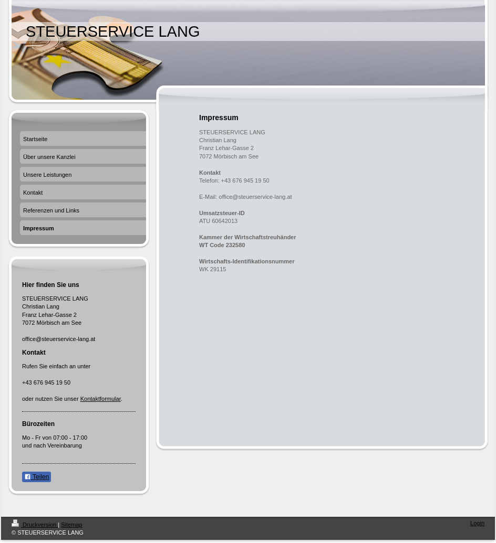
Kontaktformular (100, 399)
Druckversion (35, 524)
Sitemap (71, 524)
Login (477, 523)
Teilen (36, 477)
